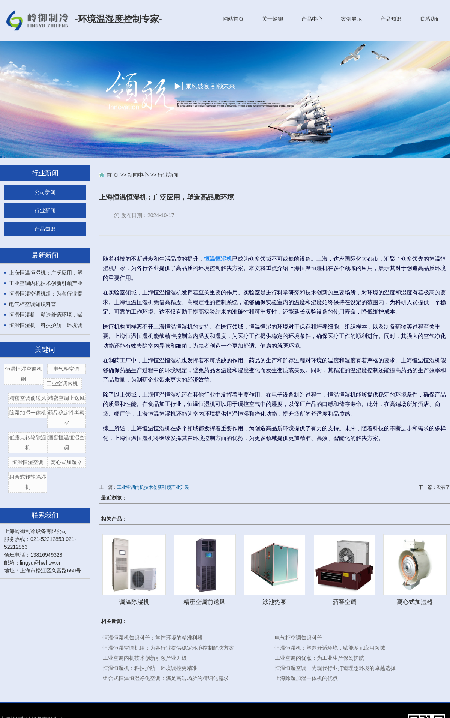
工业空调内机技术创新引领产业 (45, 283)
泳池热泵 (274, 601)
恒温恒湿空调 (28, 462)
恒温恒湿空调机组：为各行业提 (45, 294)
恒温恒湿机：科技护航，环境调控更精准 (150, 668)
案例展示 (351, 19)
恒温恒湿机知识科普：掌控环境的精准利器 (152, 638)
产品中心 (312, 19)
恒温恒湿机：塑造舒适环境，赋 (45, 315)
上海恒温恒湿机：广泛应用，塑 (45, 273)
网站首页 (233, 19)
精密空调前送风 (27, 398)
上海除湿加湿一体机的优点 (306, 678)
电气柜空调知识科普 (32, 304)
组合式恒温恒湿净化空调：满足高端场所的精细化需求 (166, 678)
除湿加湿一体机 (27, 413)
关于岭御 (272, 19)
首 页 (112, 175)
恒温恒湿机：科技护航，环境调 (45, 325)
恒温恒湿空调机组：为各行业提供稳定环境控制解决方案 (168, 648)
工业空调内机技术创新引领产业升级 (153, 487)
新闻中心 (138, 175)
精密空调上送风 (66, 398)
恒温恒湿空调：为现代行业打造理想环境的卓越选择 (335, 668)
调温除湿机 (134, 601)
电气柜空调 (66, 369)
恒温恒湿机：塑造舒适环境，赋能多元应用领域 (330, 648)
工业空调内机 (62, 383)
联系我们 (430, 19)
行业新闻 (45, 210)
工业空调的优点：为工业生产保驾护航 (319, 658)
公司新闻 (45, 192)
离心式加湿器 (66, 462)
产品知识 (390, 19)
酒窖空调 (345, 601)
